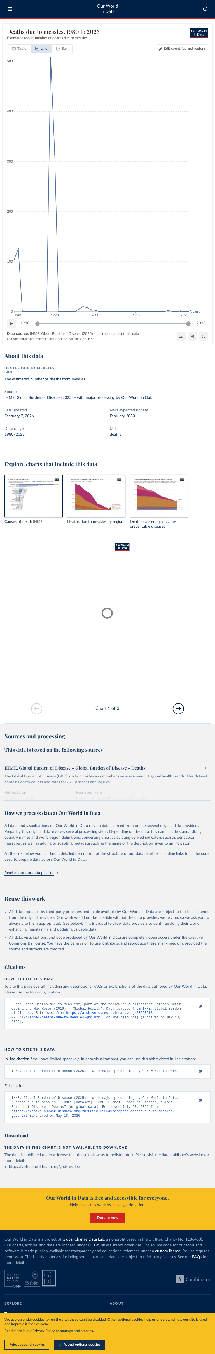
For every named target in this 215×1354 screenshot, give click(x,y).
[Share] (192, 336)
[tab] (19, 49)
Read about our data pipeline (31, 873)
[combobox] (205, 9)
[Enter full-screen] (203, 336)
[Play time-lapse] (11, 323)
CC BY (87, 338)
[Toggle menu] (10, 9)
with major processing (96, 398)
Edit (185, 49)
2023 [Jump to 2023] (201, 323)
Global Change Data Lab (83, 1245)
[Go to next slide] (178, 708)
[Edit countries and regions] (182, 48)
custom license (168, 1257)
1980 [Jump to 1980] (24, 323)
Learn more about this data (118, 334)
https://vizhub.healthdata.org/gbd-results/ (44, 1173)
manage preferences (76, 1331)
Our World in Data (107, 9)
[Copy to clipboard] (195, 1006)
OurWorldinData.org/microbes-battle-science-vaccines (44, 338)
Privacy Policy (43, 1331)
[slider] (37, 323)
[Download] (181, 336)
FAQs (197, 1263)
